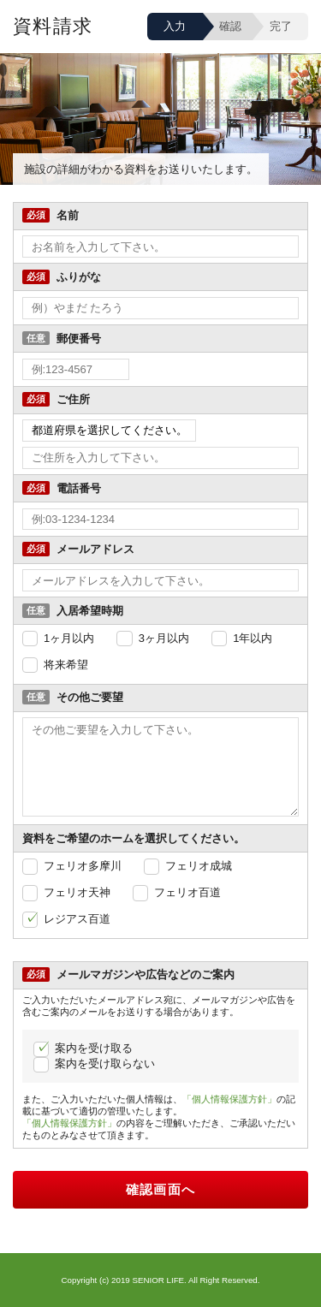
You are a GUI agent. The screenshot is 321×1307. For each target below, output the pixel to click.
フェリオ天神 (77, 892)
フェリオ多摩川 (83, 865)
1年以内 (252, 638)
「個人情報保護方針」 (229, 1099)
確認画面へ (161, 1190)
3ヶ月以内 (164, 638)
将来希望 (66, 664)
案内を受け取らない (105, 1063)
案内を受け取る (94, 1048)
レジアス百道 (77, 918)
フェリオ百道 (187, 892)
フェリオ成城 (198, 865)
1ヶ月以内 (69, 638)
